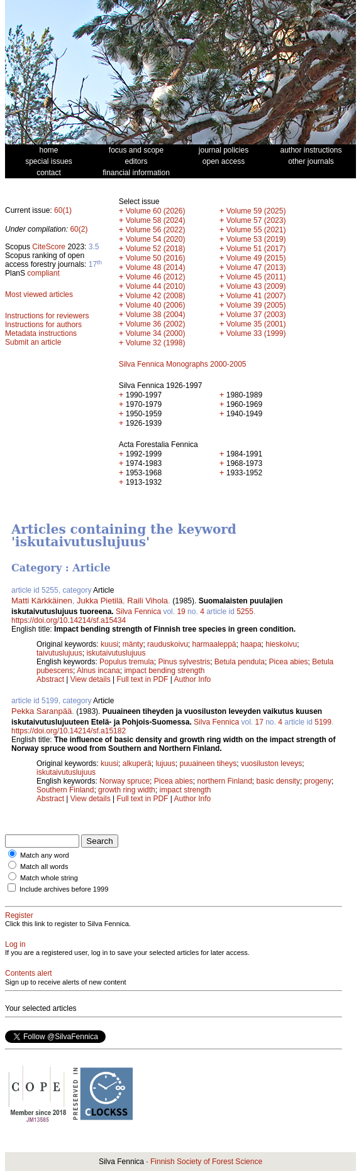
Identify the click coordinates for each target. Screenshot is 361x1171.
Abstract (50, 679)
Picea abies (288, 661)
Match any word (44, 855)
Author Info (192, 679)
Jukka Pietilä (100, 600)
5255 (244, 611)
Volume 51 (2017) (256, 248)
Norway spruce (124, 781)
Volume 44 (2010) (156, 286)
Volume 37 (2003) (256, 314)
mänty (133, 644)
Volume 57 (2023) (256, 220)
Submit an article (33, 342)
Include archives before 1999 (63, 889)
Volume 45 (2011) (256, 277)
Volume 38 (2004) (156, 314)
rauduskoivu (167, 644)
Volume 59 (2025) (256, 211)
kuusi (109, 644)
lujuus (165, 763)
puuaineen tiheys (207, 763)
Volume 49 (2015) (256, 258)
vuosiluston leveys (271, 763)
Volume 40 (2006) (156, 305)
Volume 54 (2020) (156, 239)
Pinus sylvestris (184, 661)
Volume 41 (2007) (256, 295)
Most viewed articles (39, 294)
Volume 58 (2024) (156, 220)
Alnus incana (98, 670)
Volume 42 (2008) (156, 295)
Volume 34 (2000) (156, 333)
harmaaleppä (214, 644)
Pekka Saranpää (41, 711)
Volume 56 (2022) (156, 229)
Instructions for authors (43, 324)
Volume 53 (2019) (256, 239)
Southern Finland (65, 789)
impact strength (185, 789)
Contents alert (28, 973)
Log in (15, 944)
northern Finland (224, 781)
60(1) (63, 210)
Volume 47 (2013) (256, 267)
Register (19, 915)
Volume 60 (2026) (156, 211)
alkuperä (137, 763)
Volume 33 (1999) (256, 333)
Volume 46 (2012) (156, 277)
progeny (317, 781)
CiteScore (48, 246)
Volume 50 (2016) (156, 258)
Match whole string (49, 878)
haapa (250, 644)
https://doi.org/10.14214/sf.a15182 (68, 730)
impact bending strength (164, 670)
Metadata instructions (41, 333)
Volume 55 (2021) (256, 229)
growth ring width (126, 789)
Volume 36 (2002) (156, 324)
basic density (278, 781)
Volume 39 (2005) (256, 305)
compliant (43, 273)
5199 (322, 722)
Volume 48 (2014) (156, 267)
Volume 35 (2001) (256, 324)
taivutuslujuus (59, 653)
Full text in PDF (142, 679)
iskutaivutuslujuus (115, 653)
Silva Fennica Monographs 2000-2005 (183, 364)
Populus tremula (126, 661)
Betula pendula (239, 661)
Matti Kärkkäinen (41, 600)
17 (259, 722)
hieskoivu (281, 644)
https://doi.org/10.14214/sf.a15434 (68, 620)
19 (181, 611)
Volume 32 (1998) (156, 342)
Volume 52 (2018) (156, 248)
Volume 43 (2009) (256, 286)
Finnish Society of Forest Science (206, 1161)
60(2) (78, 229)
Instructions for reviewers (47, 315)
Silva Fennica (138, 611)
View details (91, 679)
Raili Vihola (147, 600)
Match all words (44, 866)
